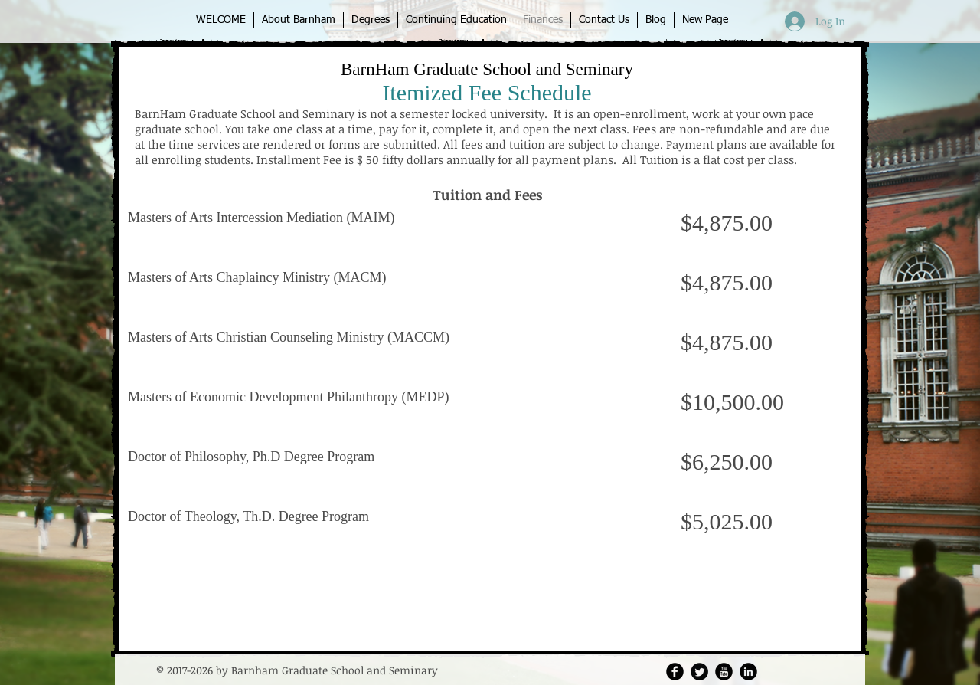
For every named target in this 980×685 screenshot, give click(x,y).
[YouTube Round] (724, 671)
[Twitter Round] (699, 671)
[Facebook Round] (675, 671)
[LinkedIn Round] (748, 671)
